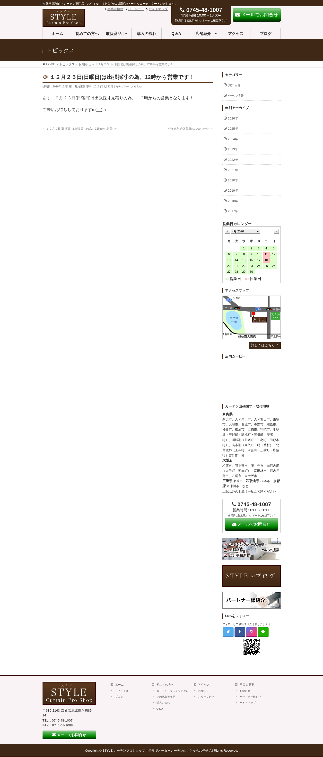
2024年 (233, 139)
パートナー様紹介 (250, 696)
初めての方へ (165, 684)
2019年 (233, 190)
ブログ (119, 696)
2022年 (233, 160)
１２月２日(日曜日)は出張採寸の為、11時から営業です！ (82, 128)
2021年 (233, 170)
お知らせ (136, 86)
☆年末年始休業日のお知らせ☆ (190, 128)
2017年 (233, 211)
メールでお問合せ (251, 524)
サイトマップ (158, 9)
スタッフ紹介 (206, 696)
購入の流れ (163, 702)
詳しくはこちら (263, 345)
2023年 (233, 149)
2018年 (233, 201)
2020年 (233, 180)
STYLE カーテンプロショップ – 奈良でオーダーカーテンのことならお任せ (156, 750)
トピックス (121, 690)
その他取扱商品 (166, 696)
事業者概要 (115, 9)
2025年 (233, 128)
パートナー (136, 9)
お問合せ (245, 690)
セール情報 (236, 95)
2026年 (233, 118)
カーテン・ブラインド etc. (172, 690)
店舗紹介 (203, 690)
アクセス (204, 684)
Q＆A (160, 708)
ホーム (119, 684)
